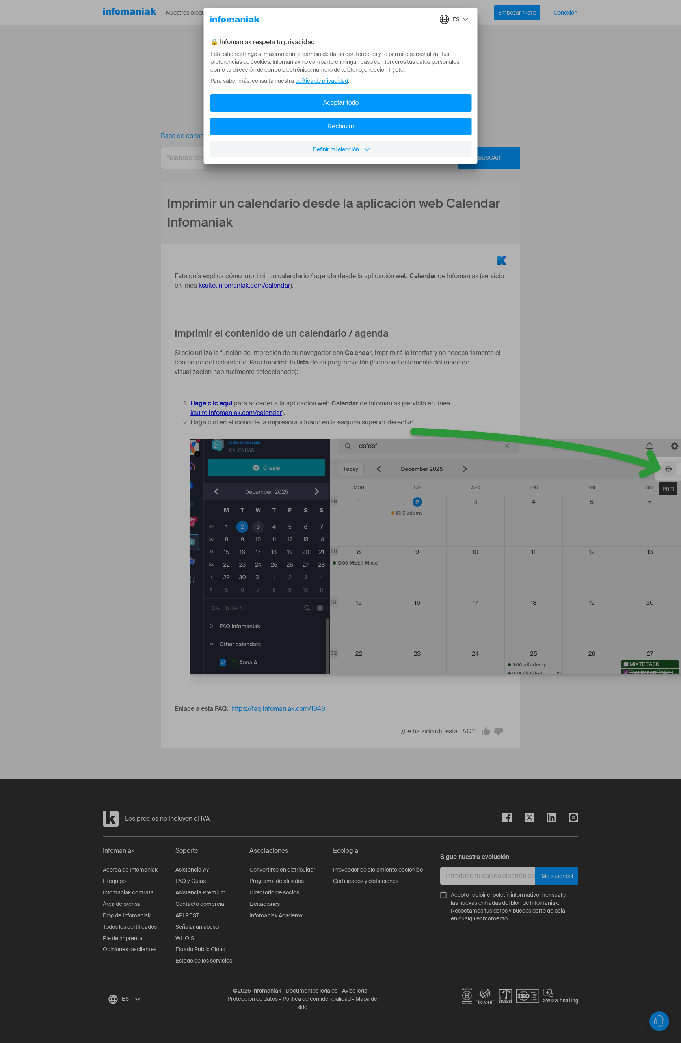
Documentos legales (311, 990)
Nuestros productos (196, 13)
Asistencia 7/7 (192, 869)
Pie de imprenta (122, 938)
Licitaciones (264, 903)
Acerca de (296, 13)
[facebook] (507, 819)
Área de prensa (122, 903)
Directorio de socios (274, 892)
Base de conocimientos (194, 136)
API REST (187, 915)
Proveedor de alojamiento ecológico (378, 869)
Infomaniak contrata (128, 892)
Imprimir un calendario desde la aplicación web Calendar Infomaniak (343, 136)
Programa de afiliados (276, 881)
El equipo (114, 881)
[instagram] (567, 819)
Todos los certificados (130, 926)
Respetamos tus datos (479, 910)
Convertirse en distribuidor (282, 869)
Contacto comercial (200, 903)
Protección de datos (252, 998)
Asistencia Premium (200, 892)
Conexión (565, 12)
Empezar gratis (517, 12)
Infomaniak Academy (276, 915)
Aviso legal (355, 990)
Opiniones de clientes (129, 949)
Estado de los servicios (203, 960)
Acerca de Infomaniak (130, 869)
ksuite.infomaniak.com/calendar (244, 285)
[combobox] (334, 158)
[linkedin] (545, 819)
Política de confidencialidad (317, 998)
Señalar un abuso (197, 926)
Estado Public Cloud (200, 949)
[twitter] (523, 819)
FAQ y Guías (190, 881)
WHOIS (184, 938)
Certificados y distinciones (365, 881)
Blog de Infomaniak (127, 915)
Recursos (252, 13)
